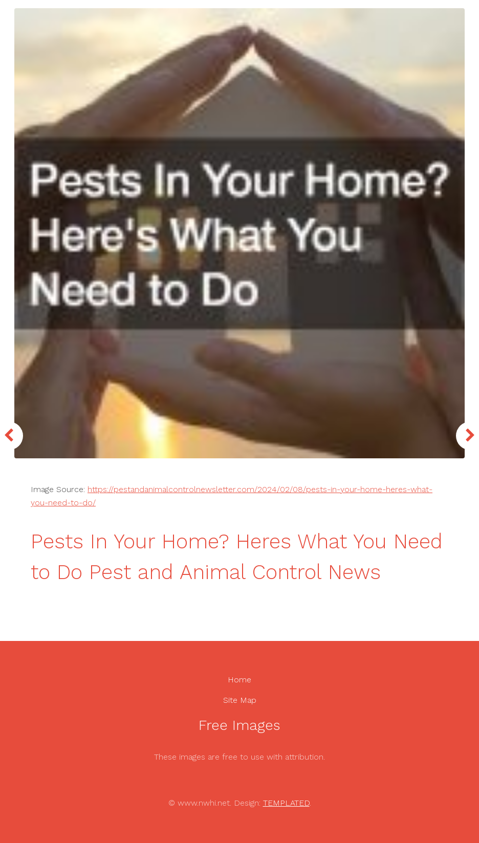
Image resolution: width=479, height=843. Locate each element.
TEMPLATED (286, 803)
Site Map (239, 700)
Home (239, 679)
